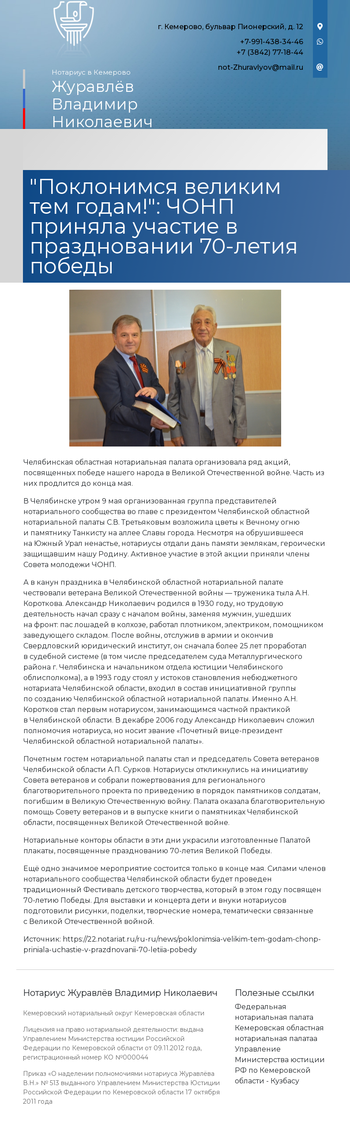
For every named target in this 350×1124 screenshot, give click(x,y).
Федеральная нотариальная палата (274, 1012)
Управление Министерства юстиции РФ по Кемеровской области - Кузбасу (280, 1065)
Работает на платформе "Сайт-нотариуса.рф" (258, 1119)
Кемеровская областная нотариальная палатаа (279, 1033)
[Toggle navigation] (175, 150)
